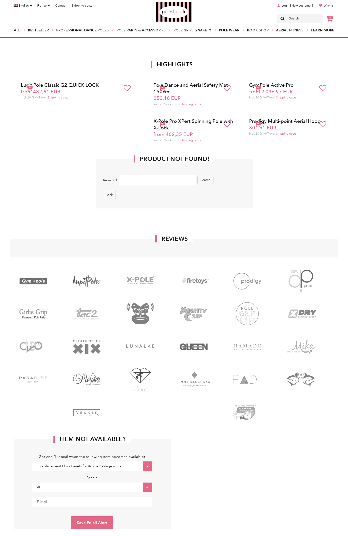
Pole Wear (229, 30)
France (43, 6)
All (17, 30)
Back (109, 195)
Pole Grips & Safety (192, 30)
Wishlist (329, 6)
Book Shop (258, 30)
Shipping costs (82, 6)
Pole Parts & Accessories (141, 30)
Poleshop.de (162, 4)
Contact (60, 6)
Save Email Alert (92, 522)
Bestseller (38, 30)
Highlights (175, 64)
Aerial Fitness (289, 30)
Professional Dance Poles (82, 30)
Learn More (322, 30)
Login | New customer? (297, 6)
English (23, 6)
